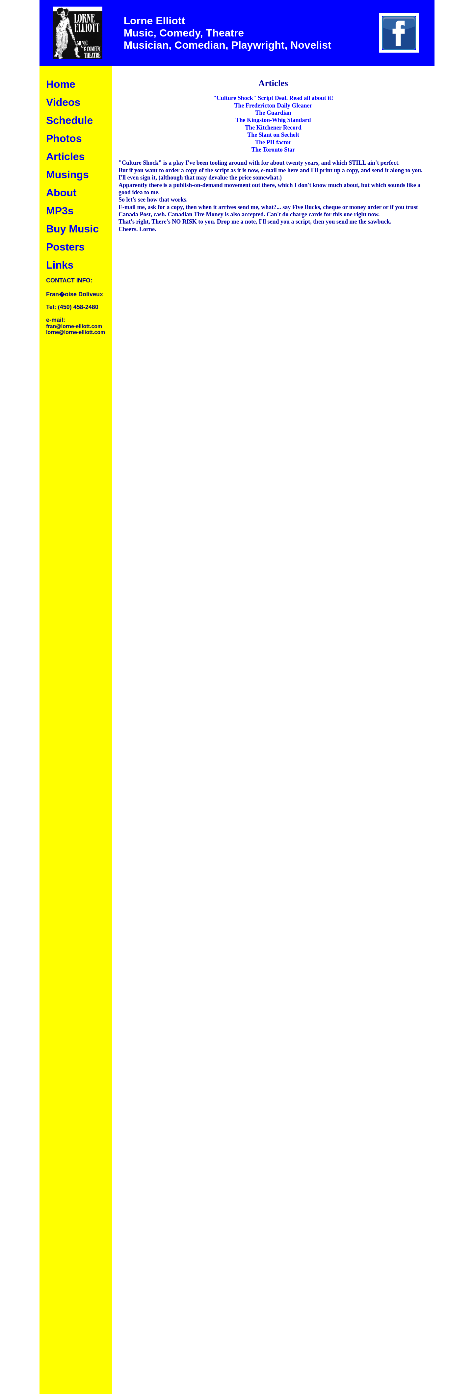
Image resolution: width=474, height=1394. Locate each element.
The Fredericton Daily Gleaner (273, 105)
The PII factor (273, 142)
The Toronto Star (273, 149)
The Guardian (273, 112)
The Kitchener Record (273, 127)
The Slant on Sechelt (273, 135)
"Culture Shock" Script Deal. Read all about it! (273, 98)
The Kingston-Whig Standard (273, 120)
